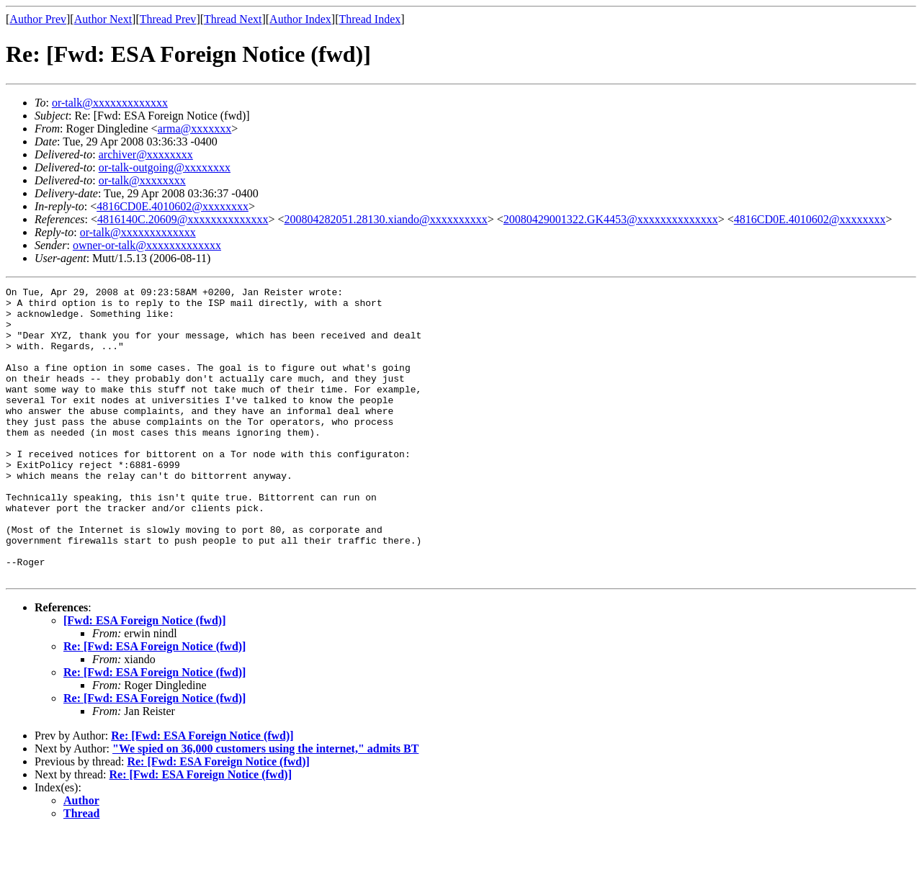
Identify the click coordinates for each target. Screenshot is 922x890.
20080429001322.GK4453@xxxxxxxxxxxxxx (610, 219)
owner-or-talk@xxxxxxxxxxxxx (147, 245)
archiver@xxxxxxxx (146, 154)
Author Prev (37, 19)
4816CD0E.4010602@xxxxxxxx (173, 206)
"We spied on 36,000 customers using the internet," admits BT (265, 807)
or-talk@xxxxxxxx (142, 180)
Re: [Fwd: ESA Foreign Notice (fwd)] (154, 704)
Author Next (103, 19)
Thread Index (370, 19)
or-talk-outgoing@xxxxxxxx (164, 167)
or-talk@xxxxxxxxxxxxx (110, 102)
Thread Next (232, 19)
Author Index (300, 19)
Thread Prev (168, 19)
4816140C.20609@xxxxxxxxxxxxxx (182, 219)
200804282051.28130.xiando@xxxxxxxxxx (386, 219)
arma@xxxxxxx (195, 128)
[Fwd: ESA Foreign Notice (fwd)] (144, 679)
